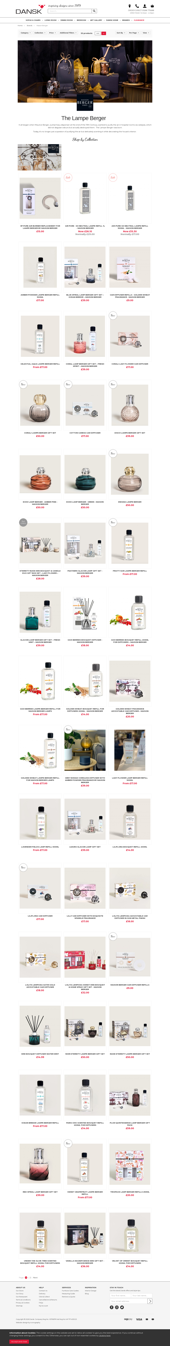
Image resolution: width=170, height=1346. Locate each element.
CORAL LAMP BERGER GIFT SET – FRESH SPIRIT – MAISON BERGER (85, 365)
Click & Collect (44, 1297)
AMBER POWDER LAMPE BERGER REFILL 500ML (40, 296)
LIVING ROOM (50, 20)
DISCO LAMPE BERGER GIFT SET (130, 433)
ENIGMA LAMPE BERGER (129, 502)
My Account (43, 1306)
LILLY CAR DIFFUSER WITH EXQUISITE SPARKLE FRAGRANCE (85, 917)
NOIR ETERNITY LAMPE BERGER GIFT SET (85, 1054)
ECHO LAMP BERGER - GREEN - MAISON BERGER (85, 503)
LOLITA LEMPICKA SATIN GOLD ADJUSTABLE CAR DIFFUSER (40, 986)
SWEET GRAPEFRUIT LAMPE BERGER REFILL (85, 1193)
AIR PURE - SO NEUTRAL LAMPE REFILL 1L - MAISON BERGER (85, 227)
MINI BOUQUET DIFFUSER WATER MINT (40, 1054)
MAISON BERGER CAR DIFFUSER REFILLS (129, 985)
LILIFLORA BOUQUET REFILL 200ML (130, 847)
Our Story (19, 1294)
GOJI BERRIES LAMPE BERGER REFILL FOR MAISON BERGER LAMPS (40, 710)
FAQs (41, 1303)
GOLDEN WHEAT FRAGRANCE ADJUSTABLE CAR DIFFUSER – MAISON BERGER (130, 711)
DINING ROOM (67, 20)
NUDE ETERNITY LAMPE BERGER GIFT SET (130, 1054)
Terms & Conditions (23, 1300)
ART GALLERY (96, 20)
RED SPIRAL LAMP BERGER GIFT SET (40, 1192)
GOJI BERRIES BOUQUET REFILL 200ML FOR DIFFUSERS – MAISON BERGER (130, 641)
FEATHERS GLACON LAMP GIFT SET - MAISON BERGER (85, 572)
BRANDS (126, 20)
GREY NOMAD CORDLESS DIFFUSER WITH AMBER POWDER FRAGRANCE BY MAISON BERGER (85, 780)
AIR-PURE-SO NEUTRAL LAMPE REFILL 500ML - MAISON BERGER (130, 227)
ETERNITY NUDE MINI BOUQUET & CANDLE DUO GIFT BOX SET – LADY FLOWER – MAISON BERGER (40, 573)
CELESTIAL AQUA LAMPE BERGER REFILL (40, 364)
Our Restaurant (21, 1297)
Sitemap (19, 1306)
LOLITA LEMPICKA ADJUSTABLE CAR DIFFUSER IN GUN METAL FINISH (130, 917)
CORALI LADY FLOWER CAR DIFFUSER (130, 364)
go (103, 33)
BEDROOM (81, 20)
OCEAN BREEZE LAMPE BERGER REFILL (40, 1123)
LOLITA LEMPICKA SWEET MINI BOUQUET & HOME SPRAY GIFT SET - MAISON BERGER (85, 987)
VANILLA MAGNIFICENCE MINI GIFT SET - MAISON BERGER (85, 1262)
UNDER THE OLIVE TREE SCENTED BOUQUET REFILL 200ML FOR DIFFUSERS (40, 1262)
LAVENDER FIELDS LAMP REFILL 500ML (40, 847)
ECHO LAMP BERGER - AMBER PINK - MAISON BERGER (40, 503)
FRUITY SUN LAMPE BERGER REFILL (130, 571)
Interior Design (90, 1291)
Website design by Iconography (28, 1322)
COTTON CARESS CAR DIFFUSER (85, 433)
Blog (87, 1294)
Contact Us (43, 1291)
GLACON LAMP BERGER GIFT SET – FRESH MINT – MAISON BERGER (40, 641)
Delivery (42, 1294)
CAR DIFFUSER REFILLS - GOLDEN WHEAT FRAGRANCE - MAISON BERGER (130, 296)
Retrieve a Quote (68, 1297)
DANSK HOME (112, 20)
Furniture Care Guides (70, 1291)
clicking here (104, 1335)
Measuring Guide (68, 1294)
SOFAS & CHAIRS (33, 20)
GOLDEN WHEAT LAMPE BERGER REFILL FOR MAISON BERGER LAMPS (40, 779)
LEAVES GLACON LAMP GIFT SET (85, 847)
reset (97, 33)
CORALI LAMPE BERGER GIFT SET (40, 433)
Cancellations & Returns (48, 1300)
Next (35, 1277)
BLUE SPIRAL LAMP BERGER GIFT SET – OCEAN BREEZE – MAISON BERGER (85, 296)
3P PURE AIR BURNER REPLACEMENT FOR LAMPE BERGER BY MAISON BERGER (40, 227)
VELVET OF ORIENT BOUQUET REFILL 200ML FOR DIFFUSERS (130, 1262)
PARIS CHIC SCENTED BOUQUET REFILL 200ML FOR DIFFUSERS (85, 1124)
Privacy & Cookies (22, 1303)
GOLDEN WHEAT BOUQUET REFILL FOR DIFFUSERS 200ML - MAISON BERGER (85, 710)
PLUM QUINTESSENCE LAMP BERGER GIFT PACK (130, 1124)
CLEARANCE (139, 20)
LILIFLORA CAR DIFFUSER (40, 916)
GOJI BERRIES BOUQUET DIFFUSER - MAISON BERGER (85, 641)
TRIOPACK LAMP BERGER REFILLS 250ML (130, 1192)
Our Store (19, 1291)
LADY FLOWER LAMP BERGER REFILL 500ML (130, 779)
